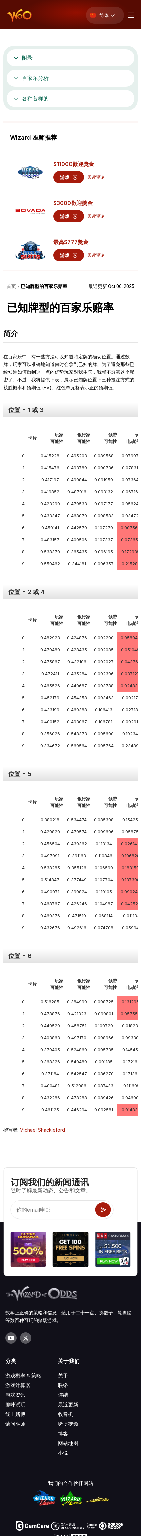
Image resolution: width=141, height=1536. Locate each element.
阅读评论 (96, 177)
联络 (63, 1385)
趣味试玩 (15, 1404)
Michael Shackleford (42, 1130)
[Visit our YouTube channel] (11, 1338)
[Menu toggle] (130, 15)
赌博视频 (68, 1424)
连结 (63, 1395)
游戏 (68, 177)
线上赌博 (15, 1414)
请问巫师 (15, 1424)
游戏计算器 (17, 1385)
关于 (63, 1375)
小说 (63, 1453)
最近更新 (68, 1404)
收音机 (65, 1414)
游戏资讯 (15, 1395)
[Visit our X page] (25, 1338)
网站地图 (68, 1443)
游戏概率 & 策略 (23, 1375)
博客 (63, 1433)
